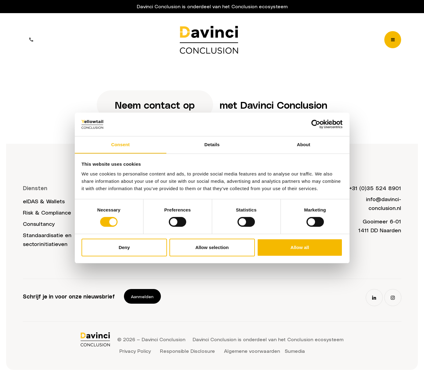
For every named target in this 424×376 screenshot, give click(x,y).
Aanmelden (142, 296)
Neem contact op (155, 104)
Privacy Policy (135, 351)
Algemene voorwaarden (252, 351)
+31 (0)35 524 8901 (375, 188)
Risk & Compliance (47, 212)
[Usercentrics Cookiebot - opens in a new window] (315, 124)
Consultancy (39, 224)
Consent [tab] (120, 144)
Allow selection (212, 247)
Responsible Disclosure (187, 351)
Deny (124, 247)
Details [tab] (212, 144)
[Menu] (392, 39)
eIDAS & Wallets (44, 201)
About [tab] (303, 144)
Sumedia (295, 351)
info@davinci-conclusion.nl (383, 203)
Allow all (300, 247)
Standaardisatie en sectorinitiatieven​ (47, 239)
